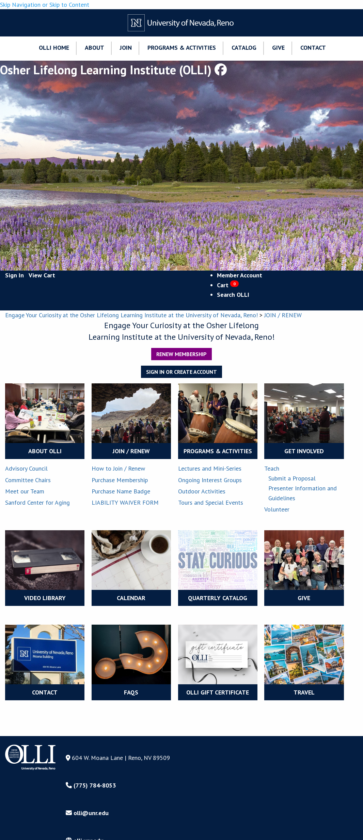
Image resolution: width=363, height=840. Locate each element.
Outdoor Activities (201, 491)
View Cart (42, 275)
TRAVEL (304, 692)
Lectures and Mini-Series (209, 468)
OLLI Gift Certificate (217, 692)
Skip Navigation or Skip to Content (44, 5)
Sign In (14, 275)
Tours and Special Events (210, 502)
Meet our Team (24, 491)
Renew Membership (181, 354)
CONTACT (45, 692)
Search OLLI (233, 295)
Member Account (239, 275)
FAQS (131, 692)
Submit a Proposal (292, 478)
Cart (228, 285)
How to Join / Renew (118, 468)
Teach (271, 468)
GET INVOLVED (304, 451)
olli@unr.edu (87, 813)
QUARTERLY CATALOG (217, 598)
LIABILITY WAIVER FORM (125, 502)
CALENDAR (131, 598)
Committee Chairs (28, 480)
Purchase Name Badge (121, 491)
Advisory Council (26, 468)
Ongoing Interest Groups (210, 480)
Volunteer (276, 509)
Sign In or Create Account (181, 371)
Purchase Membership (120, 480)
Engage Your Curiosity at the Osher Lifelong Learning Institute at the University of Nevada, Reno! (131, 315)
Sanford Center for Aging (37, 502)
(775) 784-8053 (91, 785)
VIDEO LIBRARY (45, 598)
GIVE (304, 598)
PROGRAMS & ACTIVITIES (218, 451)
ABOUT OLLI (45, 451)
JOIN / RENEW (283, 315)
